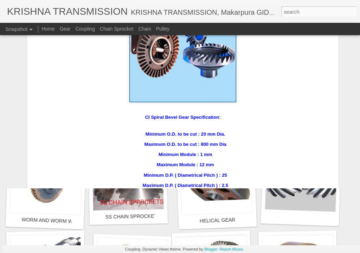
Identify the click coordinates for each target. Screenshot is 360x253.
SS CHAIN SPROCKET (131, 216)
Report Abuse (231, 249)
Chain (144, 29)
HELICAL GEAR (218, 220)
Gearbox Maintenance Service (310, 125)
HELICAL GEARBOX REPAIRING (144, 125)
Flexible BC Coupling (47, 125)
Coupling (85, 29)
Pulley (162, 29)
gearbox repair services (219, 121)
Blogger (210, 249)
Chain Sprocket (117, 29)
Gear (65, 29)
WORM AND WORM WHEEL (53, 221)
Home (47, 29)
